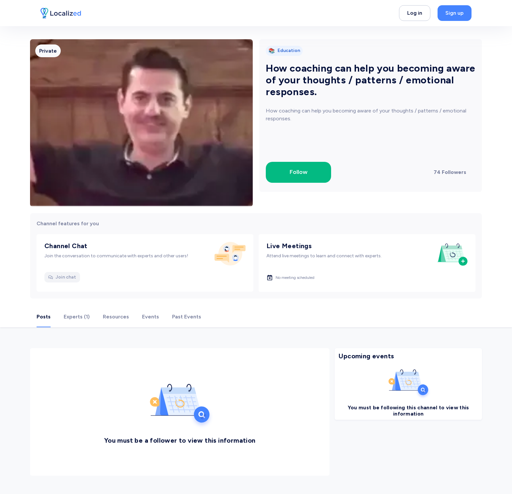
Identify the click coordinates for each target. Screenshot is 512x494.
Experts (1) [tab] (77, 317)
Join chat (62, 277)
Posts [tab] (44, 317)
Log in (414, 13)
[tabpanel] (256, 410)
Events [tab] (150, 317)
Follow (299, 172)
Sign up (454, 13)
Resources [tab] (116, 317)
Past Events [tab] (186, 317)
